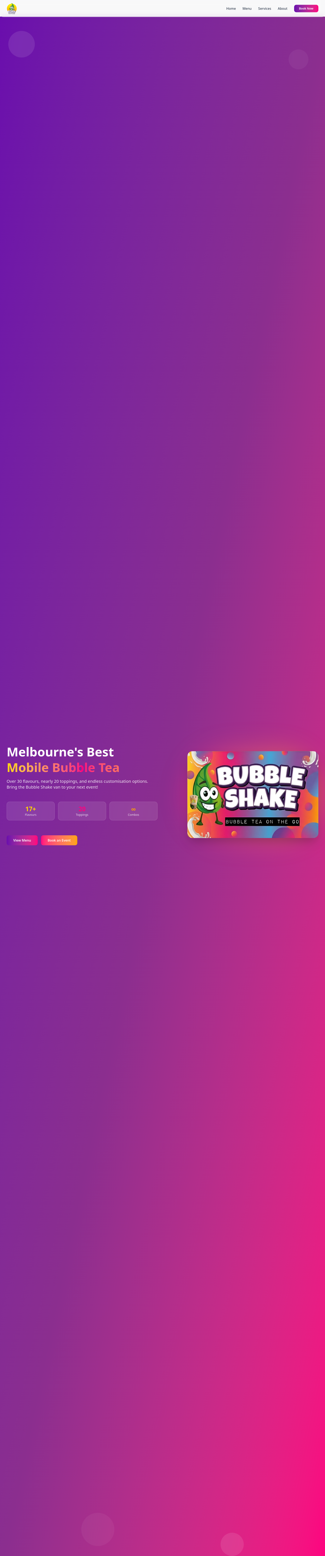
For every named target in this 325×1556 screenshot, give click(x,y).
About (282, 8)
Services (264, 8)
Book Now (306, 8)
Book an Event (59, 840)
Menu (247, 8)
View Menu (22, 840)
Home (231, 8)
